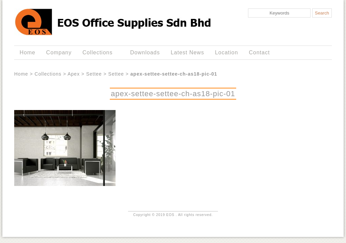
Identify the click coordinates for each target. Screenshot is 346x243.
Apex (74, 74)
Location (226, 52)
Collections (99, 53)
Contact (259, 52)
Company (59, 52)
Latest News (187, 52)
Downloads (145, 52)
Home (27, 52)
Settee (94, 74)
